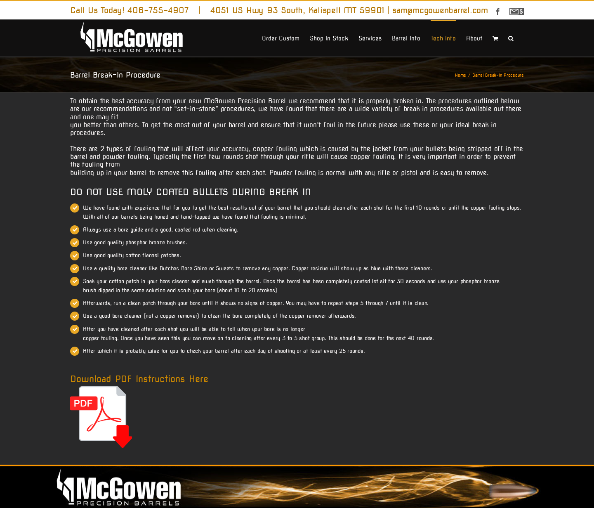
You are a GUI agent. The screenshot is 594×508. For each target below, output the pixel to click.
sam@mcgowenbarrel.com (440, 10)
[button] (511, 37)
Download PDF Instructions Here (139, 378)
